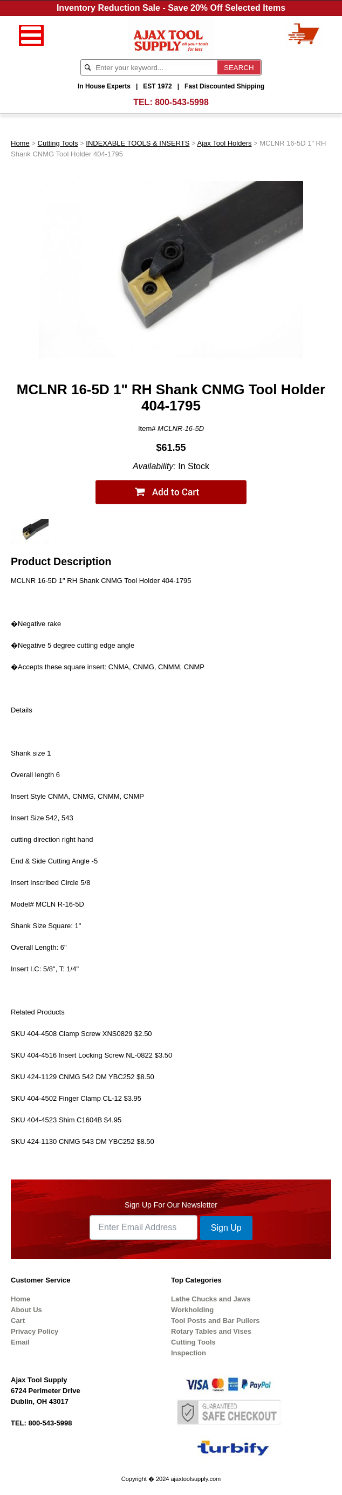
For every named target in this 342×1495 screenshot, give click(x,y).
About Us (26, 1310)
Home (20, 143)
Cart (18, 1320)
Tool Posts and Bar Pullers (215, 1320)
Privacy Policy (34, 1331)
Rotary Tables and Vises (211, 1331)
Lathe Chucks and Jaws (210, 1299)
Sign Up (226, 1227)
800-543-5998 (182, 102)
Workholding (192, 1310)
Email (20, 1342)
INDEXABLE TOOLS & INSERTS (137, 143)
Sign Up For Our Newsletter (171, 1205)
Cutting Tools (58, 143)
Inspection (188, 1353)
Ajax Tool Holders (224, 143)
